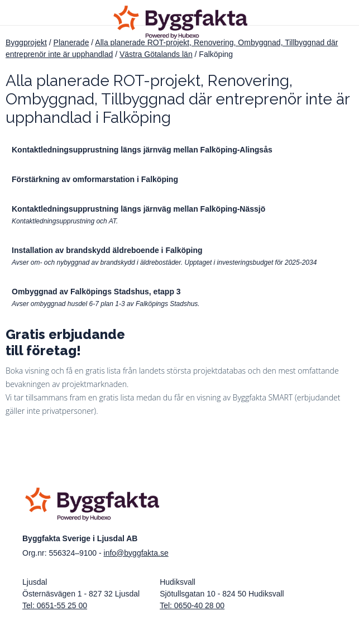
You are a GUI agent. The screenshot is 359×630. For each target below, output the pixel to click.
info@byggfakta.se (136, 552)
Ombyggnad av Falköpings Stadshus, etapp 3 (96, 291)
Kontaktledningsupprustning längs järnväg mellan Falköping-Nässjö (138, 208)
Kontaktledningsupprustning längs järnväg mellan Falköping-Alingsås (142, 149)
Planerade (71, 42)
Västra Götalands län (156, 54)
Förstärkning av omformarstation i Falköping (95, 179)
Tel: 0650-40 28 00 (192, 605)
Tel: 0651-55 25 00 (54, 605)
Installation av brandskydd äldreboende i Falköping (107, 250)
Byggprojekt (26, 42)
